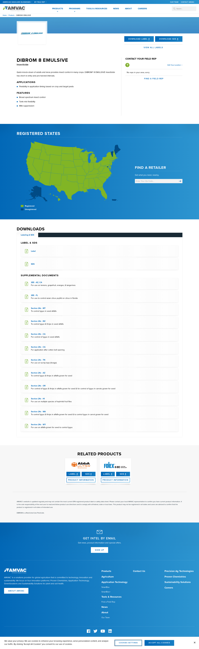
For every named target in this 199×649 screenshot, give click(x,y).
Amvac (14, 8)
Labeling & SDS (27, 235)
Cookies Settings (128, 644)
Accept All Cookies (159, 644)
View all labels (153, 47)
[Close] (195, 644)
